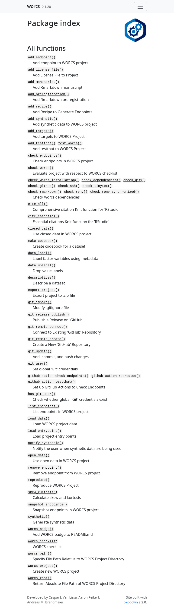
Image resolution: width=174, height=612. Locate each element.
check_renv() (75, 192)
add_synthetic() (42, 119)
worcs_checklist (42, 541)
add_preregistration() (48, 94)
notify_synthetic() (45, 443)
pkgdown (131, 602)
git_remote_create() (46, 339)
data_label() (40, 253)
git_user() (38, 364)
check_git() (134, 180)
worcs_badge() (40, 529)
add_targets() (40, 131)
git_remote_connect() (47, 327)
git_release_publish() (48, 314)
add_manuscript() (43, 82)
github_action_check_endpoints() (58, 376)
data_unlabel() (41, 265)
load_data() (38, 418)
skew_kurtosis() (42, 492)
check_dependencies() (101, 180)
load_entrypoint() (44, 431)
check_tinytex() (97, 186)
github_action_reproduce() (115, 376)
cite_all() (38, 204)
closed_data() (40, 228)
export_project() (43, 290)
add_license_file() (45, 70)
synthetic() (38, 517)
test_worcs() (70, 143)
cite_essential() (43, 216)
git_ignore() (40, 302)
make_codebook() (42, 241)
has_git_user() (41, 394)
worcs (33, 6)
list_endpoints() (43, 406)
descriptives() (41, 278)
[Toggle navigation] (140, 6)
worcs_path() (40, 553)
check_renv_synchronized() (114, 192)
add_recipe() (40, 106)
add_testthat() (41, 143)
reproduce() (38, 480)
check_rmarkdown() (44, 192)
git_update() (40, 351)
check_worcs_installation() (53, 180)
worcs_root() (40, 578)
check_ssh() (69, 186)
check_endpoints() (44, 156)
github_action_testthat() (51, 382)
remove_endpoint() (44, 468)
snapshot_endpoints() (47, 504)
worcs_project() (42, 566)
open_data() (38, 455)
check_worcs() (40, 168)
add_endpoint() (41, 57)
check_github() (41, 186)
